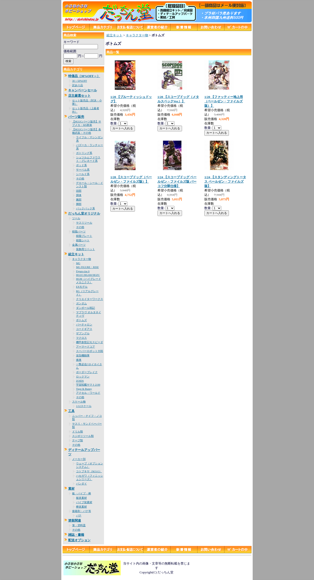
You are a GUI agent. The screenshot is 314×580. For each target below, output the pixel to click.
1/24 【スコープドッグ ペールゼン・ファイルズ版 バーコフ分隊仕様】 (177, 181)
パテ (78, 515)
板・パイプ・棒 (81, 493)
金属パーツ (79, 244)
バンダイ (81, 483)
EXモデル (82, 286)
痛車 (78, 360)
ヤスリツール (84, 222)
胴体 (78, 195)
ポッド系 (81, 165)
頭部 (78, 190)
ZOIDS (80, 380)
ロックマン (83, 376)
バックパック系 (85, 208)
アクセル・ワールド (88, 392)
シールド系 (83, 174)
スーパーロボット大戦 (89, 351)
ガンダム (81, 303)
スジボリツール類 (83, 436)
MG (78, 263)
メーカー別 (79, 459)
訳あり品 (77, 85)
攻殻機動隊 (83, 355)
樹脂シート (83, 240)
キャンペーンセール (82, 90)
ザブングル (83, 333)
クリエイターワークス (89, 299)
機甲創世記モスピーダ (89, 342)
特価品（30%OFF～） (84, 76)
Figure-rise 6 (83, 271)
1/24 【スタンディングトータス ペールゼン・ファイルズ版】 (225, 181)
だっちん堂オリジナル (84, 213)
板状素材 (81, 498)
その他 (80, 178)
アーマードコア (85, 346)
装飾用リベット (85, 249)
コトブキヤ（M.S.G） (89, 471)
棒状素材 (81, 506)
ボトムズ (81, 320)
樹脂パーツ (79, 231)
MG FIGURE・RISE (87, 267)
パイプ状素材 (84, 502)
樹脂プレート (84, 236)
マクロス (81, 338)
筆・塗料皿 (79, 525)
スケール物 (79, 401)
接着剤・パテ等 (81, 511)
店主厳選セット (79, 95)
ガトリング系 (84, 153)
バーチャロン (84, 324)
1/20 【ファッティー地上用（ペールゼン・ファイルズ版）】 (223, 101)
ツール (76, 218)
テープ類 (77, 440)
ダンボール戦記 (85, 308)
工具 (71, 411)
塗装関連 (74, 520)
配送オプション (79, 540)
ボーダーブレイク (87, 372)
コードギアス (84, 329)
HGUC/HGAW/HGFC (88, 275)
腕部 (78, 199)
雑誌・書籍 (76, 535)
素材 (71, 488)
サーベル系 (83, 169)
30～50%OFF (79, 81)
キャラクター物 (81, 259)
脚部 (78, 204)
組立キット (76, 254)
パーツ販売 (76, 117)
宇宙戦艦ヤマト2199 (88, 384)
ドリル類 (77, 431)
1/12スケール (84, 406)
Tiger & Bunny (84, 389)
